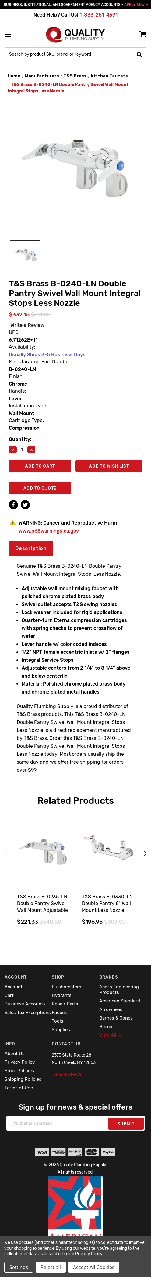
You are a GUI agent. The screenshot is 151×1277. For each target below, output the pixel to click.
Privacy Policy (20, 1062)
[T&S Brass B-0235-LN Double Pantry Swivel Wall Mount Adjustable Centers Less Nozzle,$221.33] (43, 851)
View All (110, 1035)
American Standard (119, 1001)
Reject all (50, 1267)
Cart (9, 995)
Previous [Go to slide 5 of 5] (6, 853)
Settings (18, 1267)
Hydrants (62, 995)
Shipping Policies (23, 1079)
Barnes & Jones (116, 1018)
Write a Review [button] (27, 325)
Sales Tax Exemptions (28, 1012)
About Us (15, 1053)
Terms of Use (19, 1088)
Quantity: (20, 439)
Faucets (60, 1012)
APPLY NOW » (136, 4)
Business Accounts (25, 1004)
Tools (57, 1021)
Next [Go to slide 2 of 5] (144, 853)
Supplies (61, 1029)
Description (31, 548)
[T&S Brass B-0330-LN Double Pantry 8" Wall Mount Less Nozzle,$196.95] (108, 851)
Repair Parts (65, 1004)
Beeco (105, 1026)
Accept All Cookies (93, 1267)
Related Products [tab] (75, 800)
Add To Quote (40, 488)
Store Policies (19, 1070)
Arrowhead (111, 1009)
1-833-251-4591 (98, 15)
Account (14, 987)
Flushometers (66, 987)
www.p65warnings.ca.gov (49, 531)
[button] (75, 1222)
